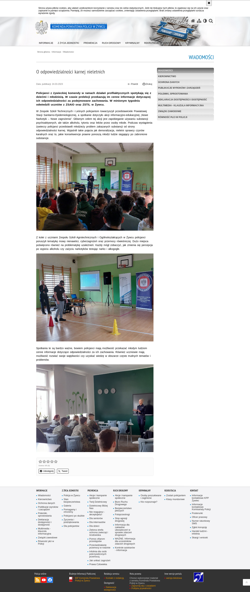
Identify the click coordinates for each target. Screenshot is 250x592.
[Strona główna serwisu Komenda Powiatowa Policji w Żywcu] (193, 20)
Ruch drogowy (120, 490)
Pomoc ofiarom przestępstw (97, 540)
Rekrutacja (170, 490)
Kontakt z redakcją (115, 578)
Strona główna (43, 52)
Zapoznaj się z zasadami (144, 585)
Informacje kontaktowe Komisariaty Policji (201, 507)
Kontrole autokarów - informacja (125, 549)
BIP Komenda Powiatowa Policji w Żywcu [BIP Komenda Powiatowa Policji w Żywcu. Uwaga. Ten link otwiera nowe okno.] (87, 579)
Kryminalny (145, 490)
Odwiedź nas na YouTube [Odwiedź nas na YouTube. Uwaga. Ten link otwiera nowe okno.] (44, 580)
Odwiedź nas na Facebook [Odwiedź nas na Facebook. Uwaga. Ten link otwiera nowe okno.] (50, 580)
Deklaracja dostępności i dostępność (182, 99)
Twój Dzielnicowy (98, 502)
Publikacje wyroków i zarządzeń (179, 88)
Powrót (133, 84)
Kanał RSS (37, 580)
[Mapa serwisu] (199, 20)
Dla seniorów (96, 518)
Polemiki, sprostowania (173, 93)
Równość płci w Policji (172, 117)
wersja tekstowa (174, 578)
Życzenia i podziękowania (71, 521)
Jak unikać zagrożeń (99, 560)
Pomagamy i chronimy (70, 510)
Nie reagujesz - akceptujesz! (97, 513)
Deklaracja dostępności (110, 588)
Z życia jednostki (70, 490)
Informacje (56, 52)
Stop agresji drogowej (121, 519)
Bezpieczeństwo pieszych (123, 509)
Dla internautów (97, 522)
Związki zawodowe (169, 111)
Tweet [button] (62, 471)
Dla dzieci (94, 526)
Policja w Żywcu (72, 495)
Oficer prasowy (199, 517)
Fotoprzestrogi (122, 514)
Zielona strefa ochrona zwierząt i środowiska (98, 532)
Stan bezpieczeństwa (72, 500)
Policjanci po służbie (74, 516)
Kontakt (194, 490)
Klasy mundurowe (175, 499)
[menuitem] (46, 42)
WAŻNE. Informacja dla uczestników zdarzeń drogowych (125, 541)
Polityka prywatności (141, 588)
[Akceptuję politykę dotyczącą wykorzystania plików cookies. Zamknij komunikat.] (209, 3)
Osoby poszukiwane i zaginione (151, 496)
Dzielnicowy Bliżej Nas (98, 507)
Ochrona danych (168, 82)
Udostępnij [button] (47, 471)
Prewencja (93, 490)
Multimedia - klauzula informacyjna (181, 105)
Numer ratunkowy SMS (201, 522)
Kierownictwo (167, 76)
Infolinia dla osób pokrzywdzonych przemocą (98, 554)
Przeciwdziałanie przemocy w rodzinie (99, 546)
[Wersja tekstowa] (205, 20)
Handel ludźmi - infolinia (200, 532)
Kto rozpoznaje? (149, 502)
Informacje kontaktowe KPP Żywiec (200, 498)
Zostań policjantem (176, 495)
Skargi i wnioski (200, 537)
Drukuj (147, 84)
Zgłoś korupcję (199, 527)
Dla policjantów (71, 526)
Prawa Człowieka (98, 564)
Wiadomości (68, 52)
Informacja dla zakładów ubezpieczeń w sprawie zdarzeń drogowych (123, 530)
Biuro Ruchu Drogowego (121, 503)
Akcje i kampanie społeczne (98, 496)
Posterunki (197, 513)
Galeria (67, 506)
